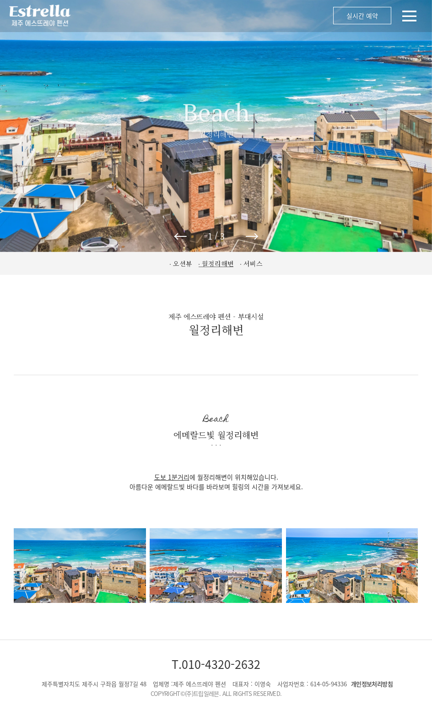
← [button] (180, 236)
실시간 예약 (362, 15)
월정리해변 (218, 263)
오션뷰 (182, 263)
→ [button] (252, 236)
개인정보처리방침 (372, 683)
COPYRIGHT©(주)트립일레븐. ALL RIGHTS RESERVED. (216, 693)
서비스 (253, 263)
